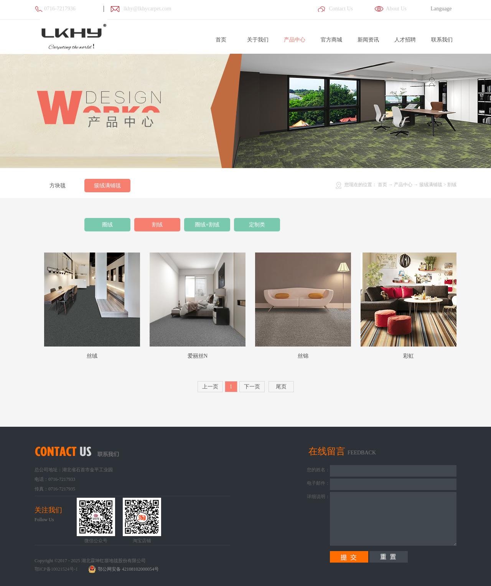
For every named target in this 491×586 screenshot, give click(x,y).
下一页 (252, 387)
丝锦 (303, 356)
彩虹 (408, 356)
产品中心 (403, 184)
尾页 (281, 387)
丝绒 (92, 356)
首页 (221, 40)
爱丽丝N (198, 356)
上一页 (210, 387)
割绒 (451, 184)
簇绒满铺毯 (430, 184)
